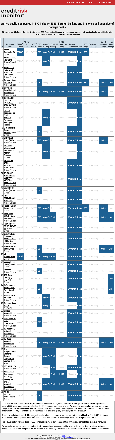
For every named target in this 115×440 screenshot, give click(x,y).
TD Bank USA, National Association (9, 331)
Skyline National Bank (10, 312)
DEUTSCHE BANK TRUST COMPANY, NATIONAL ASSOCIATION (10, 178)
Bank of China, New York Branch (10, 59)
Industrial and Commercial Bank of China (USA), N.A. (10, 237)
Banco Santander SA (9, 51)
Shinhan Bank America (9, 296)
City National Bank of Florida (9, 130)
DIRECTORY (90, 3)
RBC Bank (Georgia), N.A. (8, 277)
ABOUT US (80, 3)
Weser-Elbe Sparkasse (9, 373)
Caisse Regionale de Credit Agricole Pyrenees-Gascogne (9, 116)
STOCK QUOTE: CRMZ (104, 3)
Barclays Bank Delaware (10, 81)
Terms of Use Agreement (67, 437)
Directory (6, 32)
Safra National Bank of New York (10, 287)
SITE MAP (70, 3)
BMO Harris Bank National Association (10, 90)
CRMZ (64, 436)
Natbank (7, 270)
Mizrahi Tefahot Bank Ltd (9, 256)
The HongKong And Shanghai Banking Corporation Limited (10, 355)
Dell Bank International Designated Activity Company (9, 150)
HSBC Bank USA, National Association (9, 216)
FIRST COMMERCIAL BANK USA (9, 198)
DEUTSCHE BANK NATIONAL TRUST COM (9, 164)
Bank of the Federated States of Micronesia (9, 71)
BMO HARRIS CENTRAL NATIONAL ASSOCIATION (10, 101)
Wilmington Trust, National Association (9, 383)
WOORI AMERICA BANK (8, 394)
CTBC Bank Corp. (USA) (9, 139)
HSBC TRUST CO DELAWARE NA (10, 226)
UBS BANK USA (10, 366)
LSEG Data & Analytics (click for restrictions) (78, 438)
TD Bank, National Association (9, 341)
